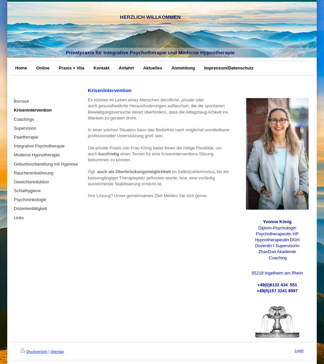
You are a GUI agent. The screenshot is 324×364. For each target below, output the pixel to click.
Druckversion (33, 351)
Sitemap (57, 351)
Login (299, 350)
